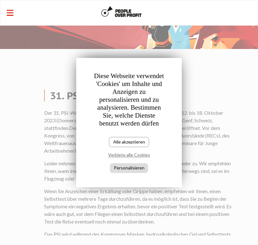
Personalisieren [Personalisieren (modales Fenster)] (129, 167)
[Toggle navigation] (43, 12)
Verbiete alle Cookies (129, 155)
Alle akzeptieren (129, 141)
